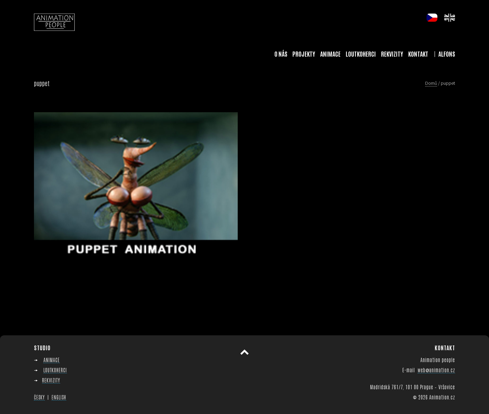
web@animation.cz (436, 370)
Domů (431, 83)
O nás (280, 54)
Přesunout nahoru (244, 352)
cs (432, 18)
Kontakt (418, 54)
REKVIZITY (51, 380)
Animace (330, 54)
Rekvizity (392, 54)
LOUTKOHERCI (55, 370)
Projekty (303, 54)
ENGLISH (59, 397)
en (449, 18)
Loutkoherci (361, 54)
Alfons (446, 54)
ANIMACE (51, 359)
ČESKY (39, 397)
